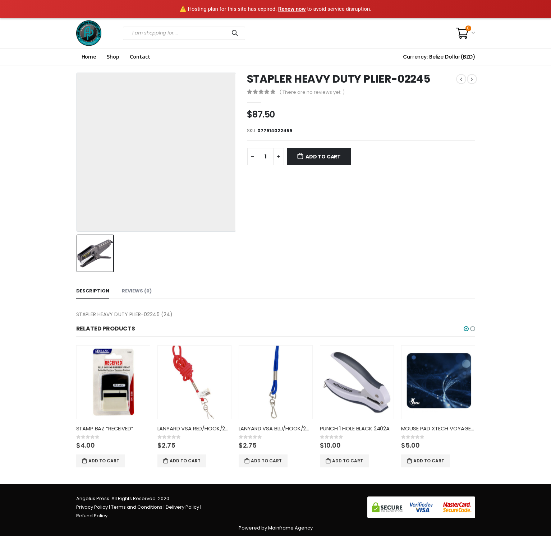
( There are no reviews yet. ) (312, 92)
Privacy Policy (92, 507)
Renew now (292, 9)
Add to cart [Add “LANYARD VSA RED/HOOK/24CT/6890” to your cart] (185, 461)
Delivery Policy (182, 507)
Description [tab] (92, 290)
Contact (140, 57)
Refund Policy (91, 515)
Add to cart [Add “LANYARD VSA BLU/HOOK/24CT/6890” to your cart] (266, 461)
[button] (466, 328)
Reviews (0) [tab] (137, 290)
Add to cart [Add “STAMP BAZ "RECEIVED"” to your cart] (103, 461)
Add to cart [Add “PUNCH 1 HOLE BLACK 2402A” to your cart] (347, 461)
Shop (113, 57)
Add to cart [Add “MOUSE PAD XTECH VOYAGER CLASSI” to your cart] (428, 461)
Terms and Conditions (136, 507)
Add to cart (323, 156)
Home (89, 57)
